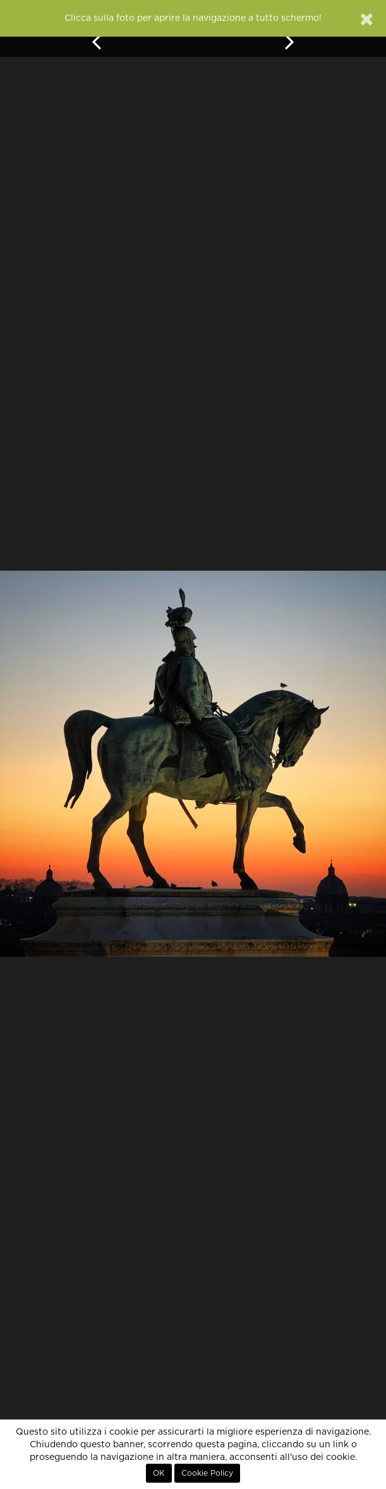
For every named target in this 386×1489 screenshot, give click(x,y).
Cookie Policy (207, 1473)
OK (159, 1473)
